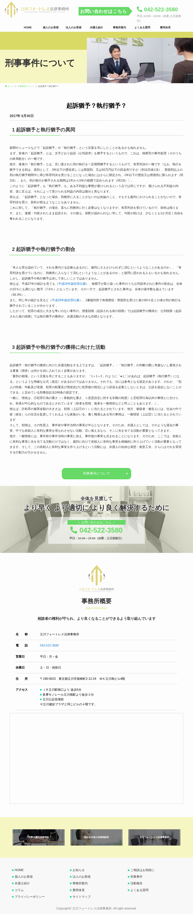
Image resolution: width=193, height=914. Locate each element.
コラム (19, 890)
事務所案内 (80, 883)
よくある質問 (139, 890)
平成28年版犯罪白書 (72, 283)
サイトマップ (82, 896)
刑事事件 (136, 876)
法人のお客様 (82, 876)
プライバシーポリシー (30, 896)
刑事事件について (96, 473)
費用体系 (79, 890)
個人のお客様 (24, 876)
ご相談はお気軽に (142, 870)
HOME (19, 870)
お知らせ (79, 870)
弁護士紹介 (22, 883)
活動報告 (136, 883)
